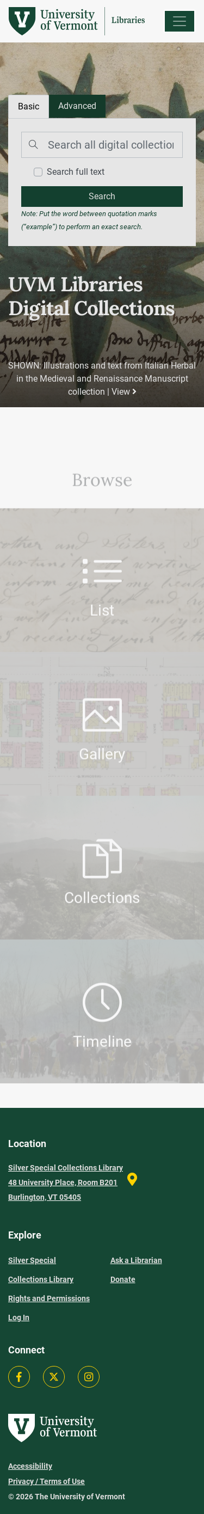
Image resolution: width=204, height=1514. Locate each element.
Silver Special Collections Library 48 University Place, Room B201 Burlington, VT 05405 (65, 1182)
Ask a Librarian (136, 1260)
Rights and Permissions (49, 1298)
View (124, 392)
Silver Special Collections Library (40, 1270)
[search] (102, 196)
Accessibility (30, 1466)
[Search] (102, 145)
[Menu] (179, 21)
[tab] (77, 106)
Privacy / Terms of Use (46, 1481)
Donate (122, 1279)
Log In (18, 1317)
